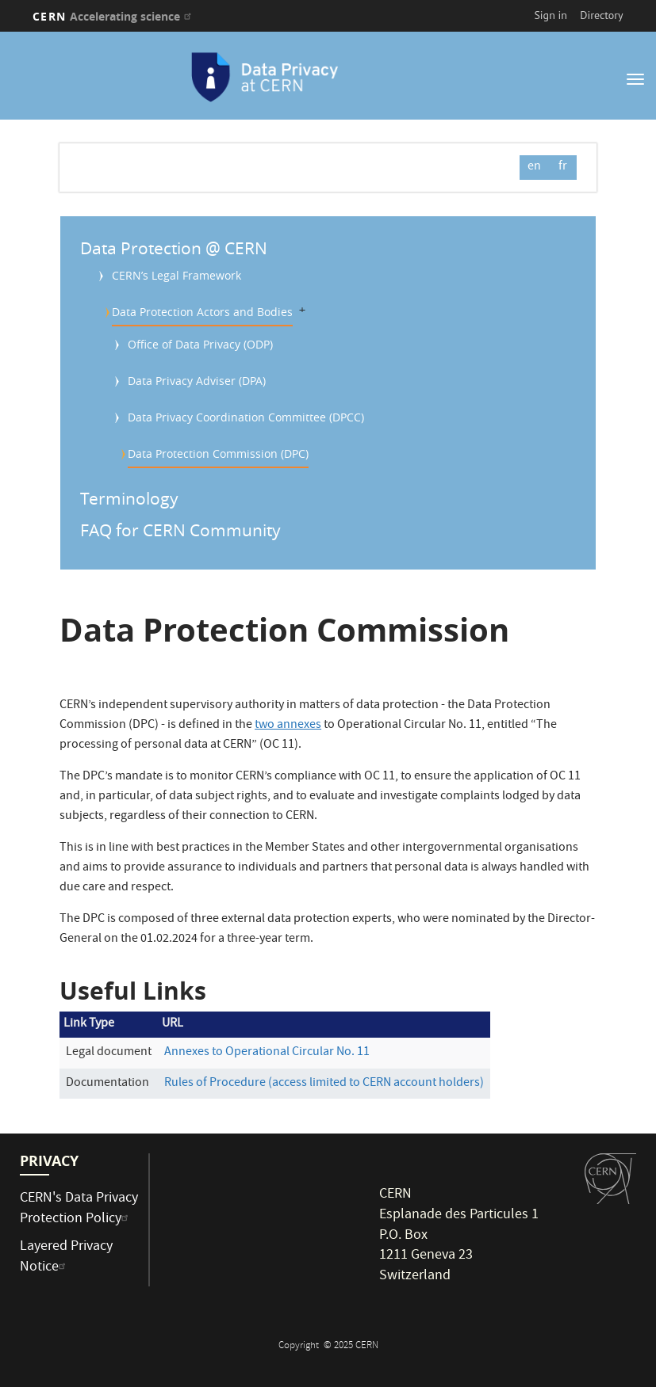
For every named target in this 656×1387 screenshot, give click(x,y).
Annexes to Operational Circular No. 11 (267, 1052)
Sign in (550, 15)
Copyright (299, 1346)
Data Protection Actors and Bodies (202, 311)
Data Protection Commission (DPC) (218, 453)
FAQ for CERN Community (180, 530)
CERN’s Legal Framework (176, 275)
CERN (114, 16)
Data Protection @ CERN (173, 248)
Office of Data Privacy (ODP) (200, 344)
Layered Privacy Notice (66, 1257)
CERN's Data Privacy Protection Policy (79, 1209)
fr (562, 167)
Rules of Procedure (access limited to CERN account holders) (324, 1083)
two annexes (288, 725)
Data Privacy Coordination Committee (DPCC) (246, 417)
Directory (601, 15)
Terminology (129, 498)
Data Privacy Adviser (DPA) (197, 380)
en (534, 167)
